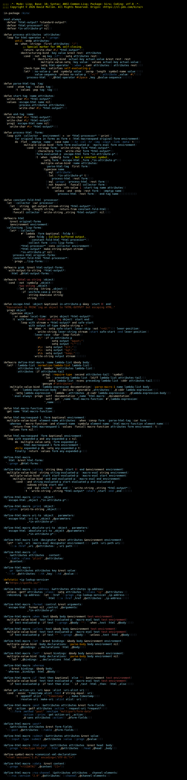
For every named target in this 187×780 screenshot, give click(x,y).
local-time (38, 316)
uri (20, 543)
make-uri (47, 699)
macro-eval (101, 144)
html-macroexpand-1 (46, 426)
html (15, 273)
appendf (26, 696)
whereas (15, 423)
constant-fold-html (92, 209)
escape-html (28, 102)
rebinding (14, 595)
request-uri (77, 708)
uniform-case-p (39, 292)
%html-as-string (49, 319)
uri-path (107, 543)
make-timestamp (83, 696)
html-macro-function (88, 399)
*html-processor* (84, 135)
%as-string (27, 285)
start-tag (91, 187)
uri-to (36, 515)
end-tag (105, 193)
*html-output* (70, 50)
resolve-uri (29, 699)
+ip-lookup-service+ (91, 595)
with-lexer (25, 319)
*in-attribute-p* (103, 154)
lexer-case (42, 334)
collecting (15, 227)
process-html (36, 77)
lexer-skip (83, 328)
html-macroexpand (85, 138)
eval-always (12, 19)
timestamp (36, 693)
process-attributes (33, 105)
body (86, 362)
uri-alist (71, 690)
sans (30, 717)
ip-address (95, 589)
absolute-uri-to (43, 527)
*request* (94, 708)
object (48, 279)
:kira (25, 13)
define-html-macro (17, 457)
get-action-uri (59, 714)
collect (34, 242)
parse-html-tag (58, 166)
